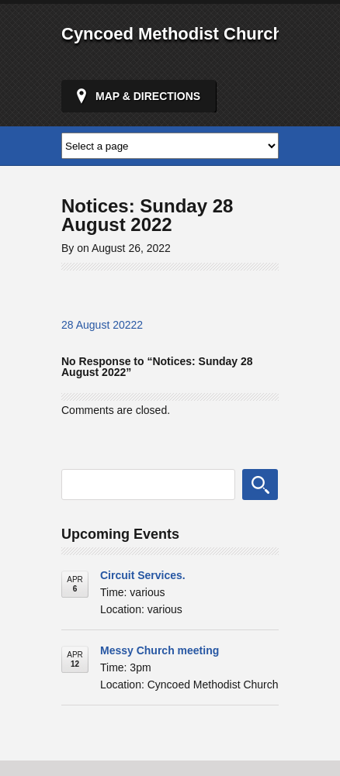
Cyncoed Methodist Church (172, 33)
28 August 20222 (102, 325)
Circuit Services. (143, 575)
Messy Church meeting (159, 650)
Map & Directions (147, 96)
